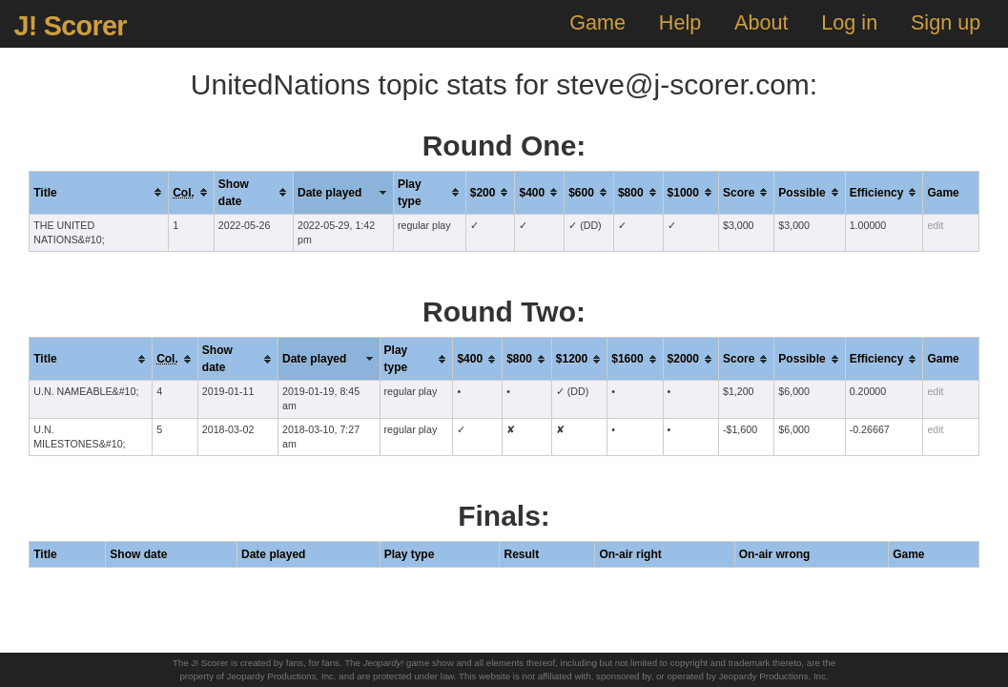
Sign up (945, 22)
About (761, 22)
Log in (849, 22)
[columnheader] (99, 192)
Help (680, 22)
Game (597, 22)
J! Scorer (69, 25)
